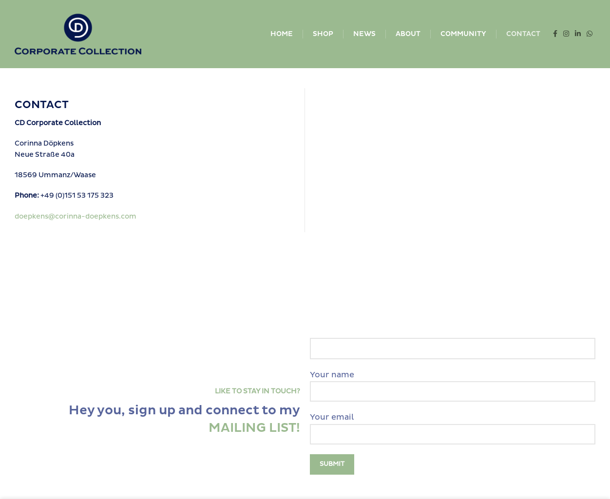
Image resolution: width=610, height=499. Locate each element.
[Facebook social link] (555, 34)
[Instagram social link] (566, 34)
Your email (452, 425)
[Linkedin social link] (578, 34)
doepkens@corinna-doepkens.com (75, 216)
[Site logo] (78, 33)
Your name (452, 383)
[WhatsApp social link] (589, 34)
